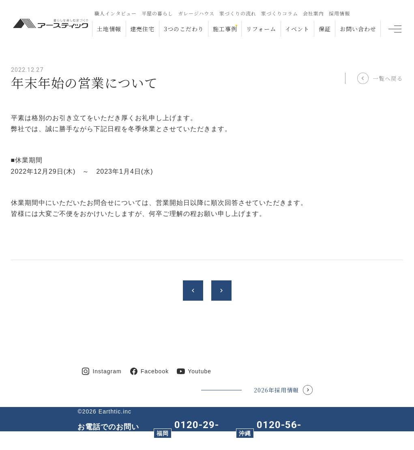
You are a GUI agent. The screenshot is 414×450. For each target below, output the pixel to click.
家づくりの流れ (237, 13)
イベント (297, 29)
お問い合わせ (358, 29)
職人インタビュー (115, 13)
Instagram (106, 371)
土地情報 (109, 29)
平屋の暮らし (157, 13)
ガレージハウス (196, 13)
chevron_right (221, 290)
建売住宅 (142, 29)
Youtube (199, 371)
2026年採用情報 (276, 390)
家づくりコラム (279, 13)
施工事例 (225, 29)
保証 (325, 29)
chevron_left (193, 290)
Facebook (155, 371)
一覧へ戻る (388, 78)
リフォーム (261, 29)
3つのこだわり (184, 29)
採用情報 (339, 13)
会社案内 (313, 13)
